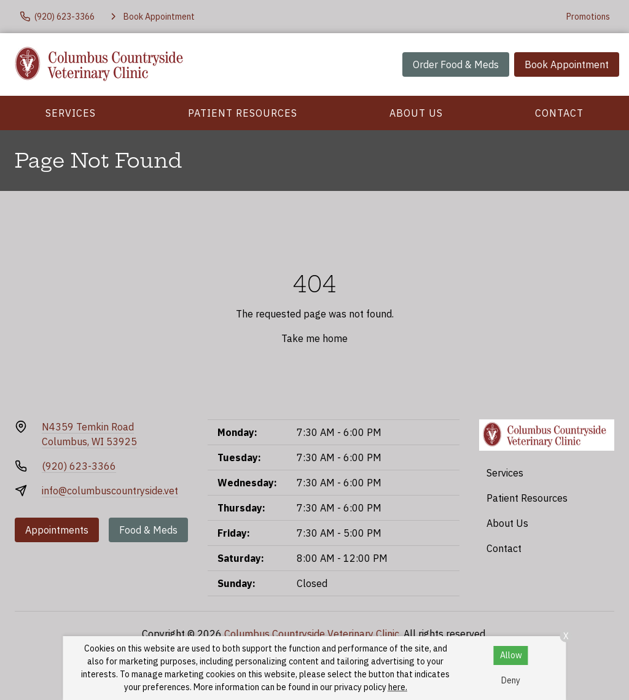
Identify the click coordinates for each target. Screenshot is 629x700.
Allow (511, 655)
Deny (510, 680)
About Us (416, 113)
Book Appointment (567, 64)
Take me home (314, 338)
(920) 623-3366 (79, 466)
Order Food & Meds (456, 64)
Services (70, 113)
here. (397, 687)
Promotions (588, 16)
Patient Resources (242, 113)
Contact (559, 113)
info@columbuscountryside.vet (110, 490)
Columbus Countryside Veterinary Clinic (311, 634)
